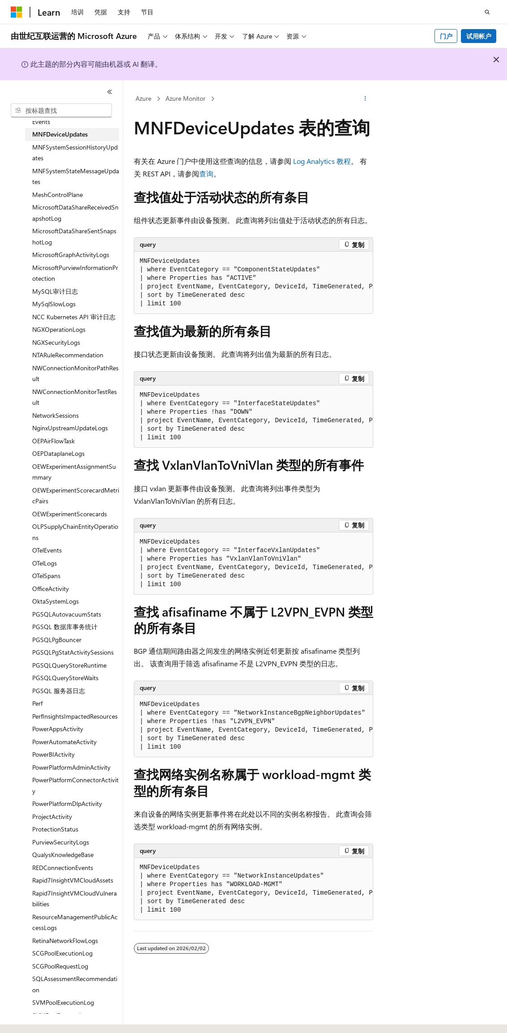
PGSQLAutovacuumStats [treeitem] (66, 614)
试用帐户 (478, 36)
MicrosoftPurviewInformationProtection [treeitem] (75, 273)
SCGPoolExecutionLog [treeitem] (62, 953)
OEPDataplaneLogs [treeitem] (58, 453)
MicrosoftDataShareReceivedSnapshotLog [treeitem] (75, 213)
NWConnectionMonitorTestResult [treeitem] (74, 397)
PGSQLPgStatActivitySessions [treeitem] (73, 652)
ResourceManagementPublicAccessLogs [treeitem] (75, 922)
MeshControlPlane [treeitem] (57, 194)
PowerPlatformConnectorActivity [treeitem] (75, 785)
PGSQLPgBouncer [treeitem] (56, 639)
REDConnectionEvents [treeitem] (62, 867)
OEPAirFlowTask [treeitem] (53, 441)
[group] (253, 283)
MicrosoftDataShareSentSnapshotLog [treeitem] (74, 236)
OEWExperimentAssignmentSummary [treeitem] (74, 472)
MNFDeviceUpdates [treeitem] (60, 134)
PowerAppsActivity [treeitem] (57, 728)
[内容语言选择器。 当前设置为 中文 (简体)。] (35, 1018)
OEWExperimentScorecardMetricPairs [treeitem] (75, 496)
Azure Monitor (185, 98)
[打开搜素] (487, 12)
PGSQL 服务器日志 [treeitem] (58, 690)
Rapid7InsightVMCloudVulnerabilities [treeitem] (74, 899)
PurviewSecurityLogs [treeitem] (60, 842)
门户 (446, 36)
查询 (206, 173)
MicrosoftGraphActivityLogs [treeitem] (70, 254)
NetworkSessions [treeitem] (55, 415)
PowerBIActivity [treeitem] (53, 754)
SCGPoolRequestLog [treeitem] (60, 966)
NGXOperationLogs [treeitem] (58, 329)
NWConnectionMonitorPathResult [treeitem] (75, 373)
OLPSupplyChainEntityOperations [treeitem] (75, 532)
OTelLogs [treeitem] (44, 563)
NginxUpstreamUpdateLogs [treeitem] (70, 428)
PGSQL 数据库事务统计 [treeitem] (65, 626)
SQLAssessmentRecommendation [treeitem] (74, 984)
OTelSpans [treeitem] (46, 575)
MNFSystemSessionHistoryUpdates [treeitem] (75, 153)
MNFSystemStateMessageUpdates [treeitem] (75, 176)
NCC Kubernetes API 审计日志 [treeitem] (73, 317)
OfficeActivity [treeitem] (50, 588)
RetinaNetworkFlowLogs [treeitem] (65, 940)
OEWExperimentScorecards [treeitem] (69, 514)
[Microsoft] (16, 12)
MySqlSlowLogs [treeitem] (54, 304)
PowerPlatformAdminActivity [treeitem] (71, 767)
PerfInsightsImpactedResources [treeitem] (75, 716)
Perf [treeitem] (37, 703)
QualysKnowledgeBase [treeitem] (63, 854)
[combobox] (61, 110)
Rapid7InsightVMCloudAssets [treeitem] (72, 880)
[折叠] (109, 92)
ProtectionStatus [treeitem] (55, 829)
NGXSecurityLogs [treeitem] (56, 342)
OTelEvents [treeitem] (47, 550)
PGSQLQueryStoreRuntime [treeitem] (69, 665)
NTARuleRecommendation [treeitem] (67, 355)
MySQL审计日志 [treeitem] (55, 291)
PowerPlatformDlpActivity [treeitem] (67, 803)
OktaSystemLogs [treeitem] (55, 601)
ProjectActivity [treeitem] (52, 816)
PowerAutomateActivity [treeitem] (64, 741)
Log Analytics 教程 (322, 161)
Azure (143, 98)
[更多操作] (365, 99)
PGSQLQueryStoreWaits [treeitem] (65, 677)
